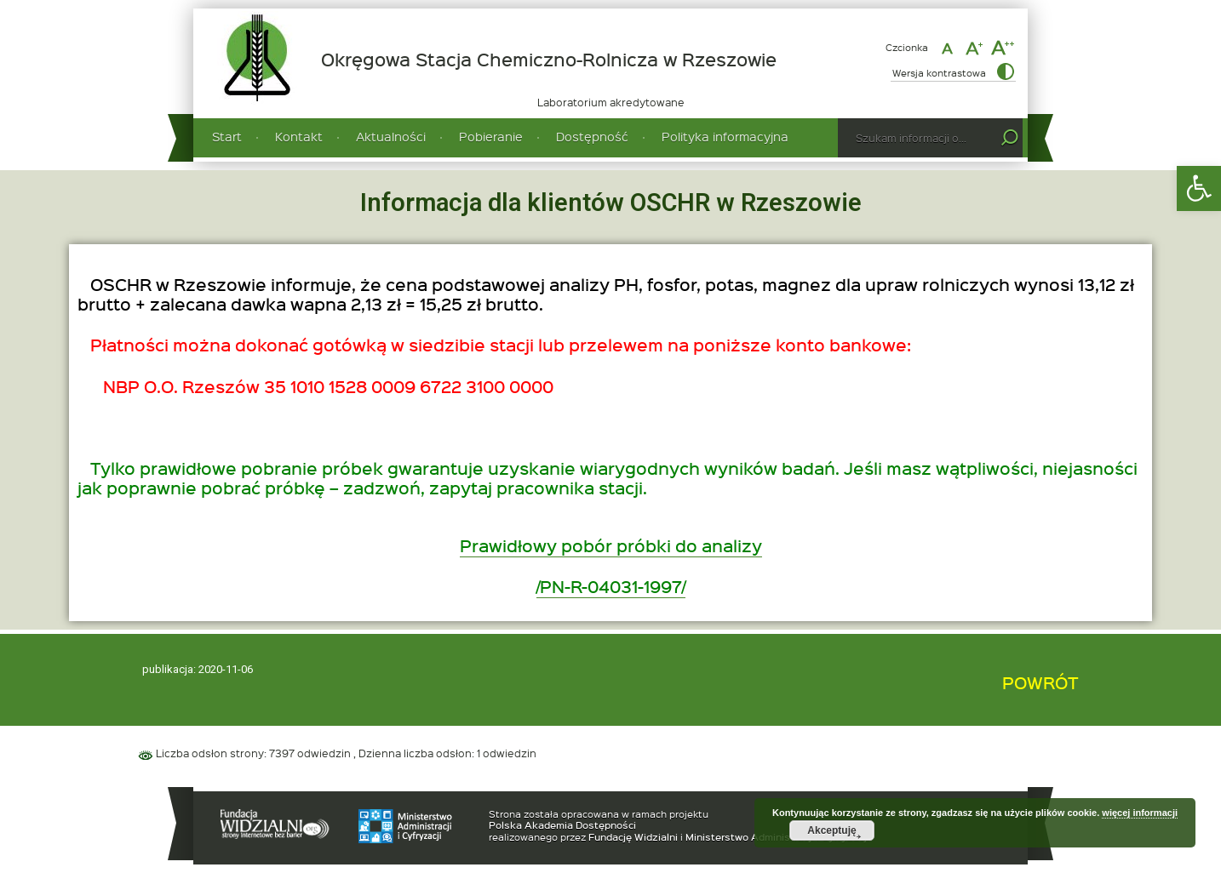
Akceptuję (831, 830)
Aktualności (391, 136)
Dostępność (592, 136)
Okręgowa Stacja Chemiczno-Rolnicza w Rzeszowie (549, 60)
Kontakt (299, 136)
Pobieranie (491, 136)
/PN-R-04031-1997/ (610, 585)
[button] (1199, 188)
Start (227, 136)
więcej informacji (1140, 812)
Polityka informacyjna (725, 136)
